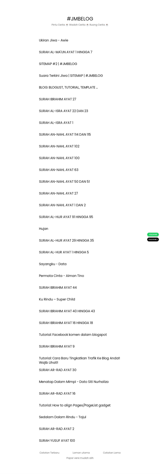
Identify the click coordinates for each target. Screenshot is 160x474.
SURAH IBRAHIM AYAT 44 (58, 287)
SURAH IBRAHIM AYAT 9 (57, 346)
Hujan (43, 228)
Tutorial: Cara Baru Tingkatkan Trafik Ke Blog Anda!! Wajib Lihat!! (79, 360)
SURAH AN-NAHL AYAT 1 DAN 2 (62, 205)
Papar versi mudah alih (80, 458)
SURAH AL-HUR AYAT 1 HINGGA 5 (64, 252)
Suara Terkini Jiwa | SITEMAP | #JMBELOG (71, 75)
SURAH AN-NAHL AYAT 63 (58, 170)
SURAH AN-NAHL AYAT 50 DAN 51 (64, 181)
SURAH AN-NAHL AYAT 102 (59, 146)
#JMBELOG (80, 18)
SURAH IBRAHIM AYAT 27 (57, 99)
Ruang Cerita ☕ (99, 24)
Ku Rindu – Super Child (57, 299)
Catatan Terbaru (49, 452)
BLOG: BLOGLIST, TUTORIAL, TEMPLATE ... (68, 87)
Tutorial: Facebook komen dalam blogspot (73, 334)
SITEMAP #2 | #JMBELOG (58, 64)
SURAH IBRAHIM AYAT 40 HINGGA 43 (67, 311)
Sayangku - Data (53, 264)
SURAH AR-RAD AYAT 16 (57, 393)
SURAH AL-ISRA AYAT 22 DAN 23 (63, 111)
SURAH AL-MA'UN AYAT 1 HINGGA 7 (65, 52)
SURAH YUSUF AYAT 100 (57, 440)
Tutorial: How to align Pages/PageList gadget (75, 405)
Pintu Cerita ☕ (60, 24)
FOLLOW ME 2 (153, 239)
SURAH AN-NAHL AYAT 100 (59, 158)
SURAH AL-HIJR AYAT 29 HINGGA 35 (66, 240)
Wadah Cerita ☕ (79, 24)
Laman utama (81, 452)
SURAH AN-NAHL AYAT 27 (58, 193)
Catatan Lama (112, 452)
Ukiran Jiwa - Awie (53, 40)
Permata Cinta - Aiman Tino (61, 275)
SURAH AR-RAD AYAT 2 (56, 429)
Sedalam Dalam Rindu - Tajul (62, 417)
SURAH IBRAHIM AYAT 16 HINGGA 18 (66, 323)
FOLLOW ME (153, 234)
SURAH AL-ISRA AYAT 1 (56, 122)
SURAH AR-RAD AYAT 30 (57, 370)
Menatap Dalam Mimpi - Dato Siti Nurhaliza (74, 381)
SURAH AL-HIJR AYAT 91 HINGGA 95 (66, 217)
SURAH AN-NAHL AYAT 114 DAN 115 (65, 134)
